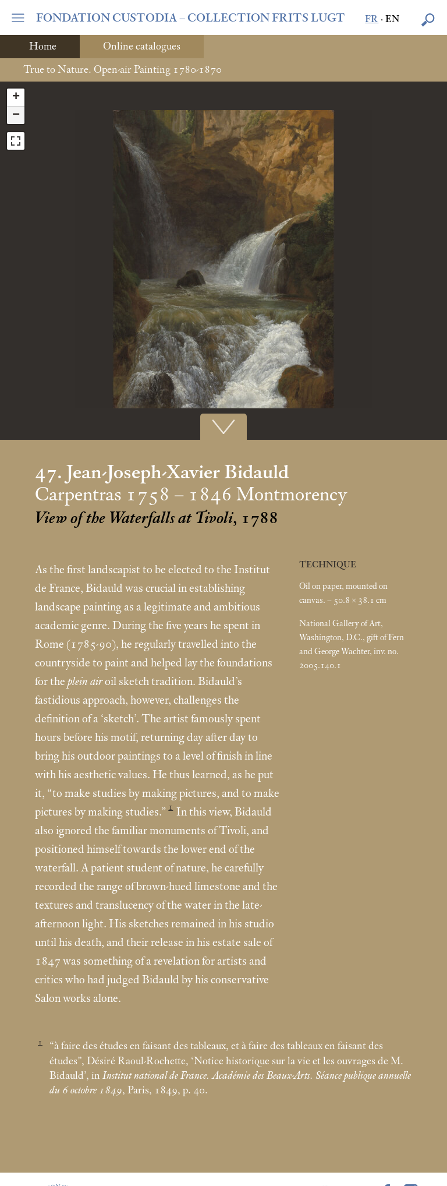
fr (371, 19)
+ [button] (16, 97)
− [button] (16, 115)
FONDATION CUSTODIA (190, 18)
